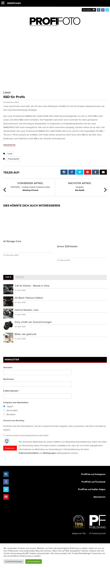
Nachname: (8, 379)
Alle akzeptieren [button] (33, 561)
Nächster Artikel (79, 183)
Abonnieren (99, 496)
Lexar (10, 153)
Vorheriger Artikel (30, 183)
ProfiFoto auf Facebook (93, 481)
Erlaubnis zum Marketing (13, 420)
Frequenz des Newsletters (15, 402)
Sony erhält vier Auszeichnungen (33, 322)
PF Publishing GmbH (97, 523)
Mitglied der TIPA (79, 523)
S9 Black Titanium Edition (29, 298)
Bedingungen (49, 452)
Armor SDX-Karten (67, 246)
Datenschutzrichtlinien (29, 452)
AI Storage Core (12, 241)
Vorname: (8, 367)
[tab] (8, 277)
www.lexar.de (9, 144)
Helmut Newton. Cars (27, 310)
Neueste (20, 277)
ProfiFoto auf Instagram (93, 474)
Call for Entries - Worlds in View (32, 285)
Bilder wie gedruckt (25, 334)
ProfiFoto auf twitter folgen (91, 489)
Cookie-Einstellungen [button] (13, 561)
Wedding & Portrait (30, 188)
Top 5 (8, 277)
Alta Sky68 (79, 188)
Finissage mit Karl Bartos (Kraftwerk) (38, 3)
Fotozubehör (13, 158)
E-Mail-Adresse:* (11, 390)
